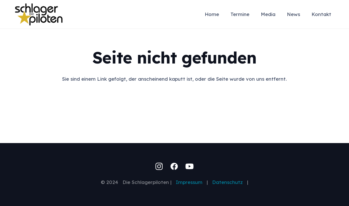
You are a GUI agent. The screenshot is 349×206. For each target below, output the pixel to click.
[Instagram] (159, 167)
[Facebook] (174, 166)
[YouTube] (189, 166)
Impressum (191, 182)
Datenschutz (227, 182)
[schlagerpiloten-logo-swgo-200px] (38, 14)
